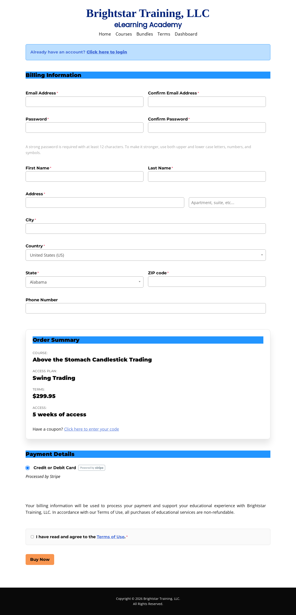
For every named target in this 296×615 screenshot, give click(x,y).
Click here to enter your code (91, 429)
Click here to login (107, 52)
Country (35, 246)
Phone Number (42, 299)
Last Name (160, 168)
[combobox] (146, 255)
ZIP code (158, 272)
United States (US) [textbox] (47, 255)
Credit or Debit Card (55, 467)
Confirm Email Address (173, 93)
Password (37, 119)
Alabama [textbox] (38, 282)
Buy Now (40, 559)
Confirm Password (169, 119)
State (32, 272)
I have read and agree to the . (82, 536)
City (31, 219)
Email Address (42, 93)
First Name (38, 168)
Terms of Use (110, 536)
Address (35, 193)
